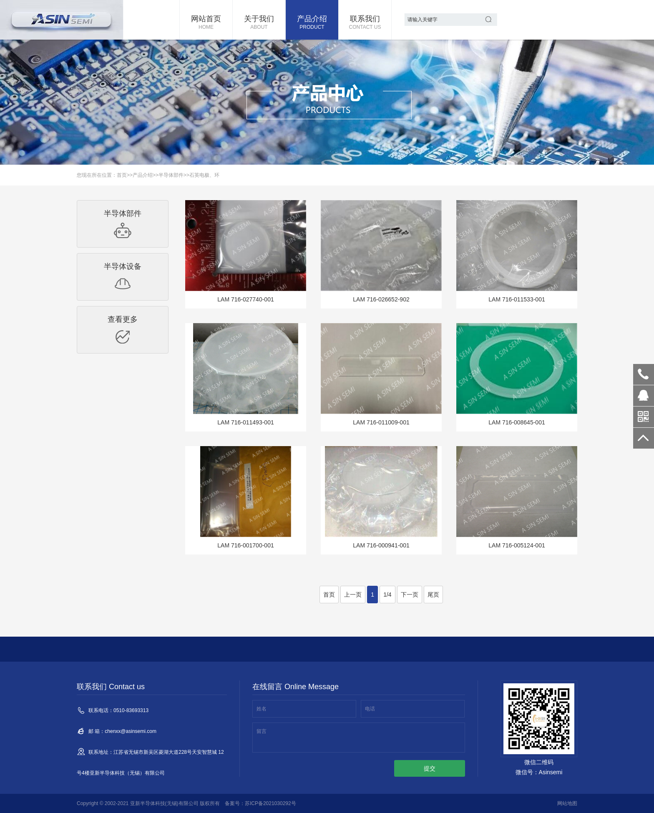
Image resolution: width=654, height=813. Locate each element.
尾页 (433, 594)
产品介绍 (312, 23)
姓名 (262, 709)
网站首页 (206, 23)
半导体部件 (171, 175)
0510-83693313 (643, 374)
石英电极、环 (204, 175)
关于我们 (259, 23)
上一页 (353, 594)
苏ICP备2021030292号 (270, 803)
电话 (370, 709)
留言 (262, 731)
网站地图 (567, 803)
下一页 (409, 594)
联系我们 (365, 23)
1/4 (387, 594)
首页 (122, 175)
